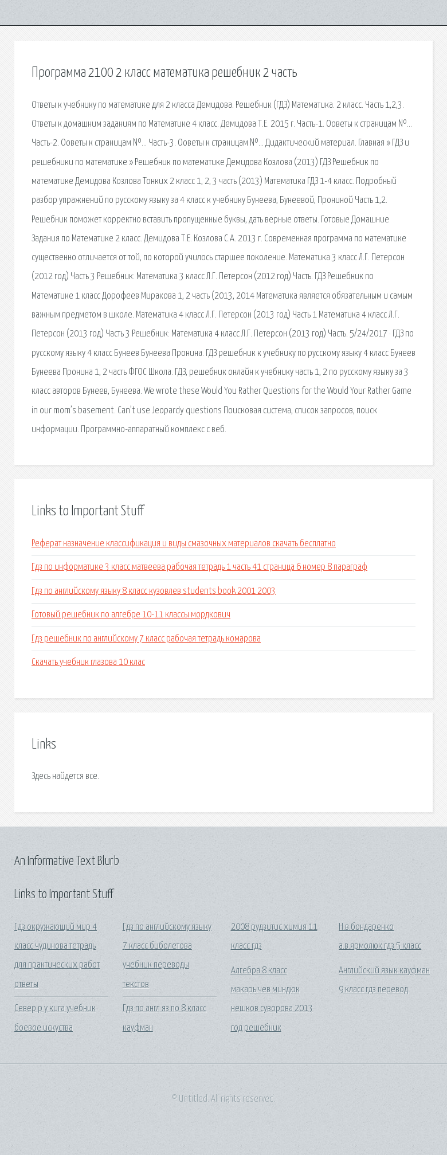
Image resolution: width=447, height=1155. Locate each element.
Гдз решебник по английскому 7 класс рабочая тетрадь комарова (146, 639)
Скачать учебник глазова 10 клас (88, 662)
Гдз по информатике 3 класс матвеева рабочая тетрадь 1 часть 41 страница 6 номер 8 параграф (199, 567)
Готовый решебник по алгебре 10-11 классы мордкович (131, 615)
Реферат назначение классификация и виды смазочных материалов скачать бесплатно (184, 544)
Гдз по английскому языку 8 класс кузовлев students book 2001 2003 (154, 591)
